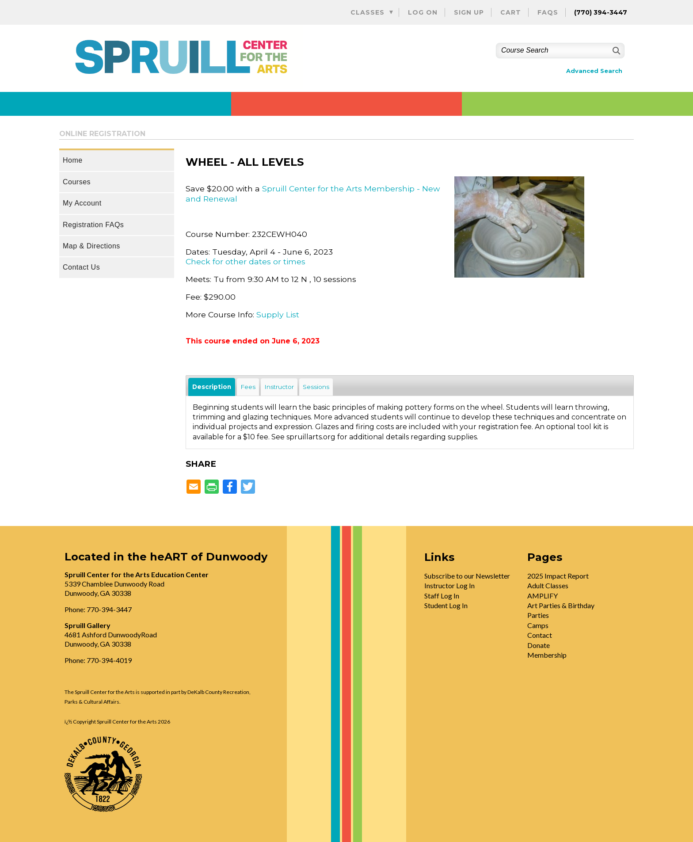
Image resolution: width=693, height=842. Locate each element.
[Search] (615, 50)
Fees (247, 386)
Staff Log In (441, 595)
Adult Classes (547, 585)
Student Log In (446, 605)
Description (211, 386)
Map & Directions (91, 246)
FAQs (547, 12)
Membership (547, 655)
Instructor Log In (449, 585)
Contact (539, 635)
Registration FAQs (93, 225)
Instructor (279, 386)
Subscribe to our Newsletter (467, 575)
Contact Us (81, 267)
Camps (537, 625)
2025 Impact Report (558, 575)
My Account (82, 203)
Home (73, 160)
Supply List (277, 314)
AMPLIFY (542, 595)
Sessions (316, 386)
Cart (510, 12)
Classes (367, 12)
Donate (538, 645)
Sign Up (469, 12)
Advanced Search (594, 71)
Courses (77, 182)
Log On (423, 12)
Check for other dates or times (245, 261)
